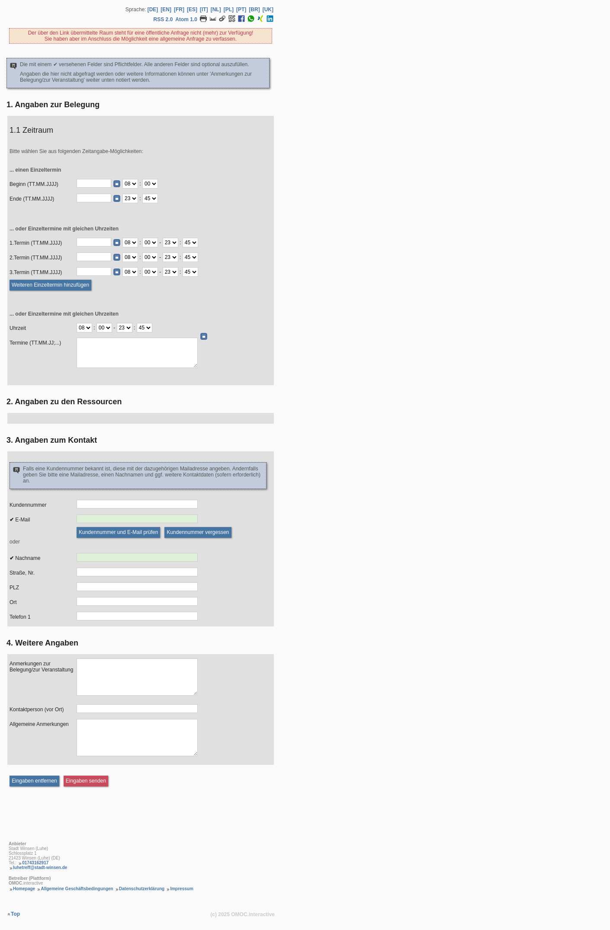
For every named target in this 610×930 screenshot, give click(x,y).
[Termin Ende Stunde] (170, 242)
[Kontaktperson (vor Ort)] (137, 708)
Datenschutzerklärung (141, 888)
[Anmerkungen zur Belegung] (137, 677)
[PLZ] (137, 586)
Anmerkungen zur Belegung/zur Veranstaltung (41, 667)
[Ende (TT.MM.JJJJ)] (94, 198)
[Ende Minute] (150, 198)
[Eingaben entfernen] (34, 781)
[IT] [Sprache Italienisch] (204, 9)
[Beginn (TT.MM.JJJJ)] (94, 183)
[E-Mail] (137, 519)
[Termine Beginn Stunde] (84, 327)
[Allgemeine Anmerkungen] (137, 737)
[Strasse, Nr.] (137, 572)
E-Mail (20, 520)
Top (15, 914)
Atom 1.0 (186, 19)
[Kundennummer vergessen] (197, 532)
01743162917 (35, 862)
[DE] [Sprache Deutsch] (153, 9)
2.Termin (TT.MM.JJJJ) (36, 258)
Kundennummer (28, 505)
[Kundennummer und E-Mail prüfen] (118, 532)
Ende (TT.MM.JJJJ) (32, 199)
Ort (13, 602)
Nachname (25, 558)
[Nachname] (137, 557)
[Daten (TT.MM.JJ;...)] (137, 353)
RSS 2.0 (163, 19)
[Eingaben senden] (86, 781)
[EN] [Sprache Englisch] (166, 9)
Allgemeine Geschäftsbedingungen (77, 888)
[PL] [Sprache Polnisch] (229, 9)
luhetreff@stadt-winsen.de (40, 867)
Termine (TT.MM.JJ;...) (35, 343)
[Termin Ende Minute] (190, 242)
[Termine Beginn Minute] (104, 327)
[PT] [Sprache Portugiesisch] (241, 9)
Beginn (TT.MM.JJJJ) (34, 184)
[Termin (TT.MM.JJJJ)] (94, 242)
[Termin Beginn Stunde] (130, 242)
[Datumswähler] (116, 183)
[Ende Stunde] (130, 198)
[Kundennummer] (137, 504)
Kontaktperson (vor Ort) (37, 709)
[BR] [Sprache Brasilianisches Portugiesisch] (254, 9)
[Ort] (137, 601)
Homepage (24, 888)
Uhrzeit (18, 328)
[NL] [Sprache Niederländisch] (216, 9)
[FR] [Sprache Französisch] (179, 9)
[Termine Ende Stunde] (124, 327)
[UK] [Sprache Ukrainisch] (268, 9)
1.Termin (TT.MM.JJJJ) (36, 243)
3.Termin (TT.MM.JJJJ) (36, 272)
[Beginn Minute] (150, 184)
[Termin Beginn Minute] (150, 242)
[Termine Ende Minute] (144, 327)
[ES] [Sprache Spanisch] (192, 9)
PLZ (14, 588)
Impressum (181, 888)
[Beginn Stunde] (130, 184)
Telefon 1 (20, 617)
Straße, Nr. (22, 573)
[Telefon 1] (137, 616)
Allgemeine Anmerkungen (39, 724)
